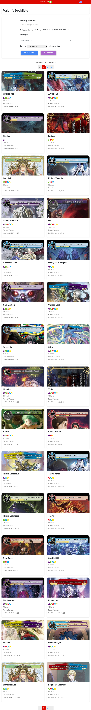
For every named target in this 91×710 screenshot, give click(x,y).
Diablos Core (8, 600)
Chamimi (7, 389)
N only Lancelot (10, 263)
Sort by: (23, 46)
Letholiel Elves (9, 685)
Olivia (50, 347)
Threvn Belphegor (11, 516)
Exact (35, 30)
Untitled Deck (9, 94)
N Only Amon (9, 305)
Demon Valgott (55, 642)
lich (50, 220)
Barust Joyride (54, 431)
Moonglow (53, 600)
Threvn (51, 516)
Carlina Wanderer (10, 220)
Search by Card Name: (28, 21)
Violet (51, 389)
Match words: (25, 30)
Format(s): (24, 35)
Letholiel (7, 178)
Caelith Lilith (54, 558)
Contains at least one (60, 30)
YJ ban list (7, 347)
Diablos (6, 136)
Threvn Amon (54, 474)
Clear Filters (48, 53)
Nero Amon (8, 558)
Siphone (6, 642)
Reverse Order (55, 46)
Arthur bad (53, 94)
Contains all (45, 30)
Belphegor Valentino (57, 685)
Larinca (51, 136)
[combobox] (45, 40)
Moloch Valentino (56, 178)
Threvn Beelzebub (11, 474)
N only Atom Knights (57, 263)
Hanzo (6, 431)
